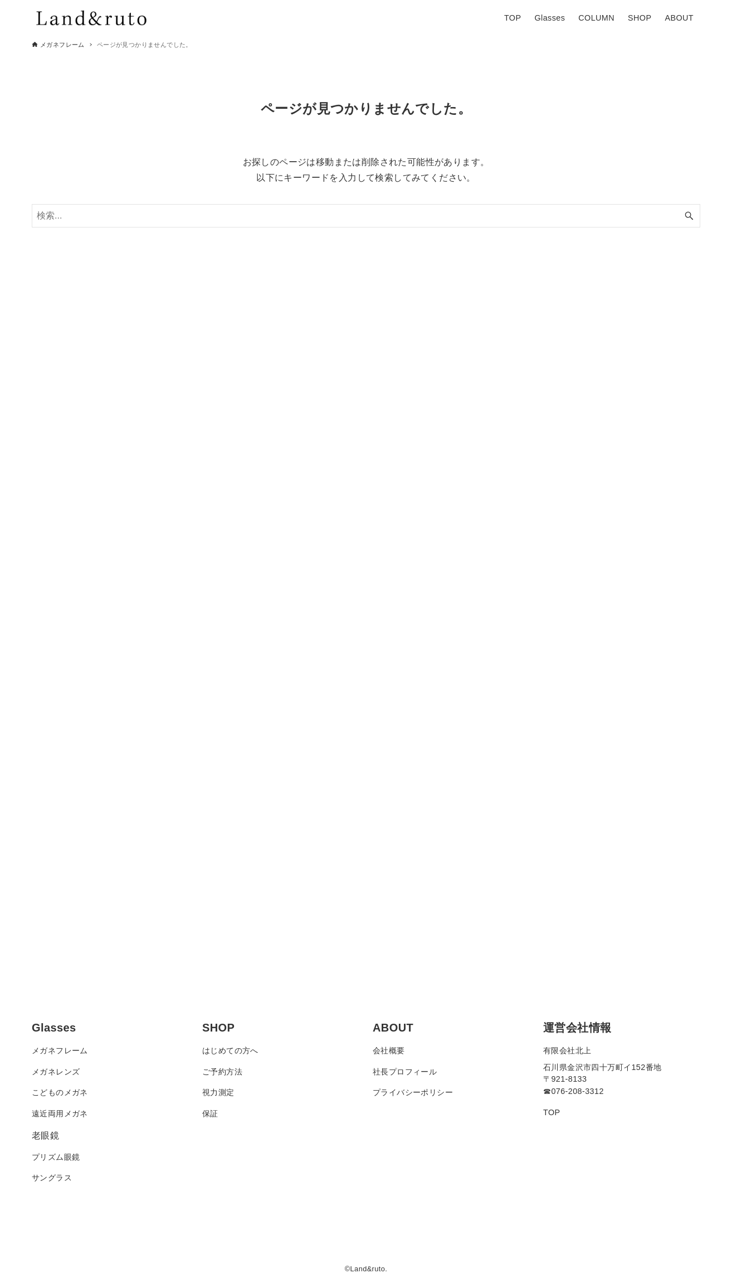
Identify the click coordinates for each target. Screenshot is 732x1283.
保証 (210, 1113)
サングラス (52, 1177)
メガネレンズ (56, 1071)
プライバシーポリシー (413, 1092)
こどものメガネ (60, 1092)
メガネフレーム (60, 1050)
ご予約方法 (222, 1071)
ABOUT (393, 1027)
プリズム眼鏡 (56, 1157)
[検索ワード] (366, 215)
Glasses (54, 1027)
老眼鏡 (45, 1135)
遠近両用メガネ (60, 1113)
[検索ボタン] (689, 215)
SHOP (218, 1027)
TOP (551, 1112)
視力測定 (218, 1092)
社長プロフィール (405, 1071)
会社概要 (389, 1050)
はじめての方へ (230, 1050)
